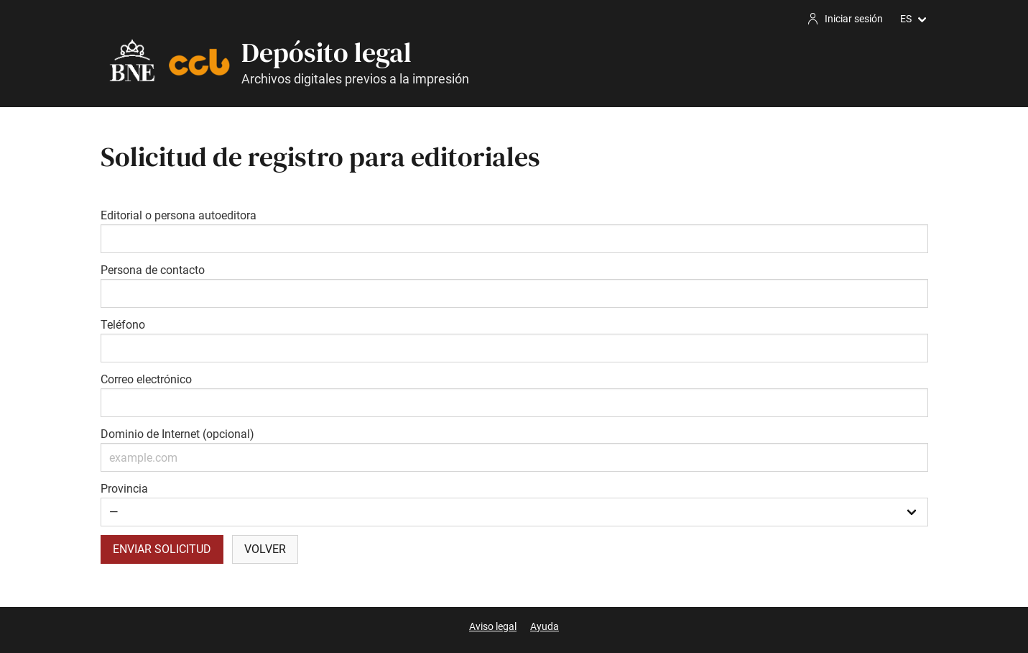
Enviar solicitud (162, 549)
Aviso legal (493, 626)
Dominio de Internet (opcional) (177, 434)
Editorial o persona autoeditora (178, 215)
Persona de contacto (153, 270)
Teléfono (123, 325)
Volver (265, 549)
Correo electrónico (146, 379)
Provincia (124, 489)
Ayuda (544, 626)
